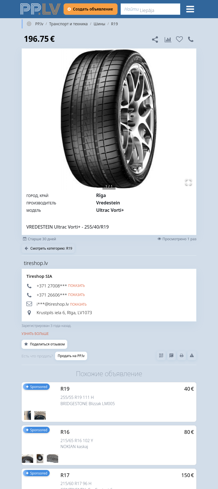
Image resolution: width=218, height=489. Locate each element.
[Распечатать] (181, 355)
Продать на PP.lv (71, 355)
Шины (99, 24)
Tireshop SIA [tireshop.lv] (39, 276)
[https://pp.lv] (40, 9)
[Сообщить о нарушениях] (191, 355)
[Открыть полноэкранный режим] (188, 182)
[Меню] (190, 9)
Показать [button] (76, 286)
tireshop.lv (36, 263)
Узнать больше (35, 333)
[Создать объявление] (91, 9)
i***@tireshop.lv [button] (53, 304)
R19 (114, 24)
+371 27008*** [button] (52, 285)
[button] (109, 119)
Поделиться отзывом (44, 344)
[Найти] (150, 9)
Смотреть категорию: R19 (48, 248)
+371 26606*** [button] (52, 294)
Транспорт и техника (68, 24)
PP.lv (39, 24)
